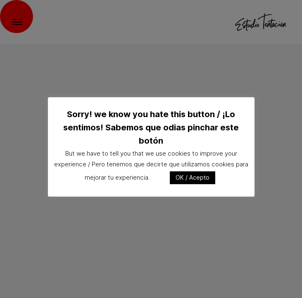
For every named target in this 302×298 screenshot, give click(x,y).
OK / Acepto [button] (192, 177)
